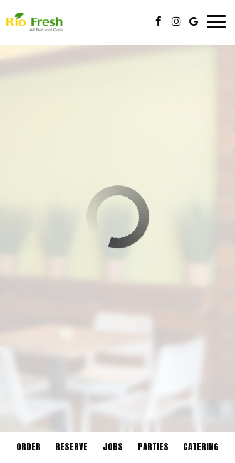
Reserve (71, 447)
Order (28, 447)
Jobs (113, 447)
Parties (153, 447)
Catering (201, 447)
